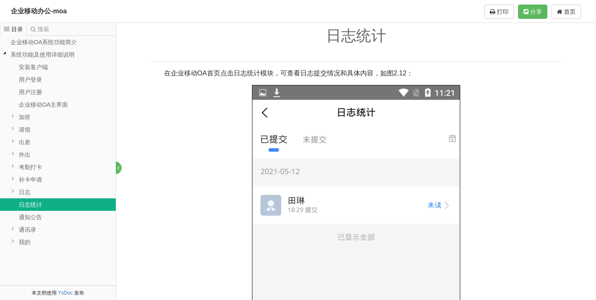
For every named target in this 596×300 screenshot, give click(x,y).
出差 (24, 142)
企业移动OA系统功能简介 (43, 42)
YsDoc (65, 293)
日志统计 (30, 204)
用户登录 (30, 79)
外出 (24, 154)
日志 (24, 192)
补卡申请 (30, 179)
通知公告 (30, 217)
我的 (24, 242)
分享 (533, 11)
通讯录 (27, 229)
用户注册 (30, 92)
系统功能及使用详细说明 (42, 54)
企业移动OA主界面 (43, 104)
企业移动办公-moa (39, 11)
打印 (499, 11)
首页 (566, 11)
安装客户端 (33, 67)
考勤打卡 (30, 167)
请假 (24, 129)
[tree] (58, 142)
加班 (24, 117)
